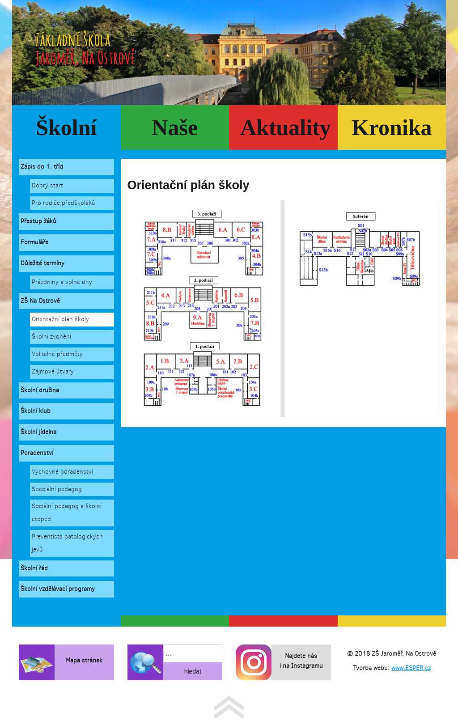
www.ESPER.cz (411, 668)
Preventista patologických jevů (67, 543)
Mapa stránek (84, 660)
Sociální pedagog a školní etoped (67, 512)
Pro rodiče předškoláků (63, 203)
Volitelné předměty (57, 354)
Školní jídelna (38, 432)
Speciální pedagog (57, 489)
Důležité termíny (42, 263)
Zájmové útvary (53, 371)
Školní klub (36, 411)
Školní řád (34, 568)
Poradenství (37, 453)
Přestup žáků (38, 221)
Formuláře (34, 242)
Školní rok (66, 132)
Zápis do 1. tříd (42, 166)
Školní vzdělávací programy (58, 589)
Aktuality (285, 127)
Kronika (392, 127)
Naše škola (174, 132)
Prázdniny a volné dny (62, 282)
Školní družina (40, 390)
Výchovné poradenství (62, 471)
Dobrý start (47, 185)
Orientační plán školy (60, 319)
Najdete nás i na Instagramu (301, 661)
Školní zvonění (51, 336)
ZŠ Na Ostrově (40, 301)
